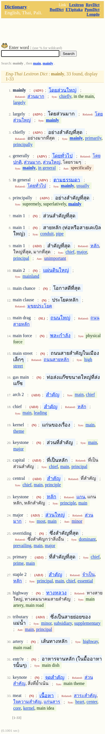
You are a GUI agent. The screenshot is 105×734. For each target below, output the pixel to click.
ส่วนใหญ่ (51, 162)
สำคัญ (52, 394)
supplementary (87, 623)
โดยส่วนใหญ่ (62, 90)
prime (18, 563)
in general (47, 168)
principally (22, 144)
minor (77, 521)
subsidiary (63, 623)
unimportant (55, 258)
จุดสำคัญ (54, 677)
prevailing (22, 545)
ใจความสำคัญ (27, 702)
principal (21, 258)
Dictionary (15, 7)
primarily (93, 138)
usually (82, 186)
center (92, 702)
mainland (31, 276)
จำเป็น (88, 574)
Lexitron (76, 5)
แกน (80, 496)
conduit (47, 233)
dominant (87, 539)
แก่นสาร (52, 702)
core (17, 708)
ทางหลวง (56, 593)
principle (53, 484)
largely (19, 102)
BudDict (57, 9)
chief (70, 252)
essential (85, 580)
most (41, 521)
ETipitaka (74, 9)
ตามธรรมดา (66, 179)
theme (18, 431)
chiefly (65, 96)
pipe (60, 233)
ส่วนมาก (35, 96)
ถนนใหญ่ (60, 318)
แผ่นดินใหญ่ (56, 270)
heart (79, 702)
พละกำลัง (60, 335)
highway (90, 641)
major (82, 252)
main (37, 63)
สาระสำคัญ (85, 695)
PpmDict (92, 9)
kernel (28, 708)
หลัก (94, 245)
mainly (48, 63)
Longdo (93, 14)
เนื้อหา (46, 695)
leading (40, 413)
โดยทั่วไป (62, 156)
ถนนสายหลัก (56, 359)
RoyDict (92, 5)
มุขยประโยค (39, 306)
